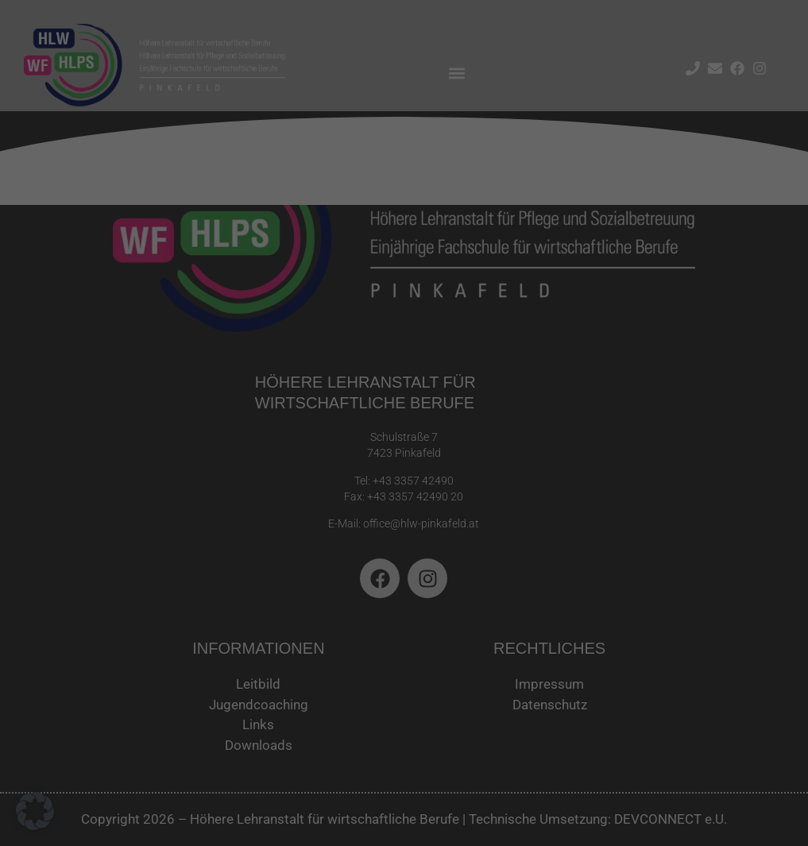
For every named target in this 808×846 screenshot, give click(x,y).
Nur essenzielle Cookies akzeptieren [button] (404, 351)
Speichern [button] (557, 303)
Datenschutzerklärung (166, 251)
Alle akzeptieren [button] (252, 303)
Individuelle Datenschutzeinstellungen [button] (404, 398)
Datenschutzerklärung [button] (410, 435)
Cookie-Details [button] (332, 435)
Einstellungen (173, 267)
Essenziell (457, 57)
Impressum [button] (482, 435)
